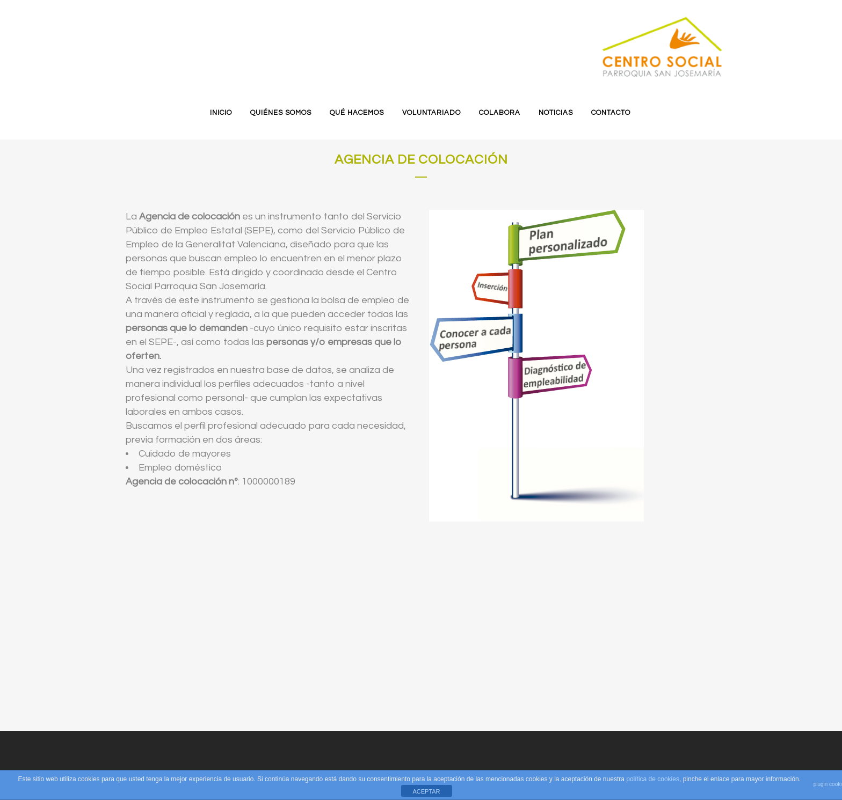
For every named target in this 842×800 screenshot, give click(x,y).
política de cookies (652, 779)
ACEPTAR (426, 791)
